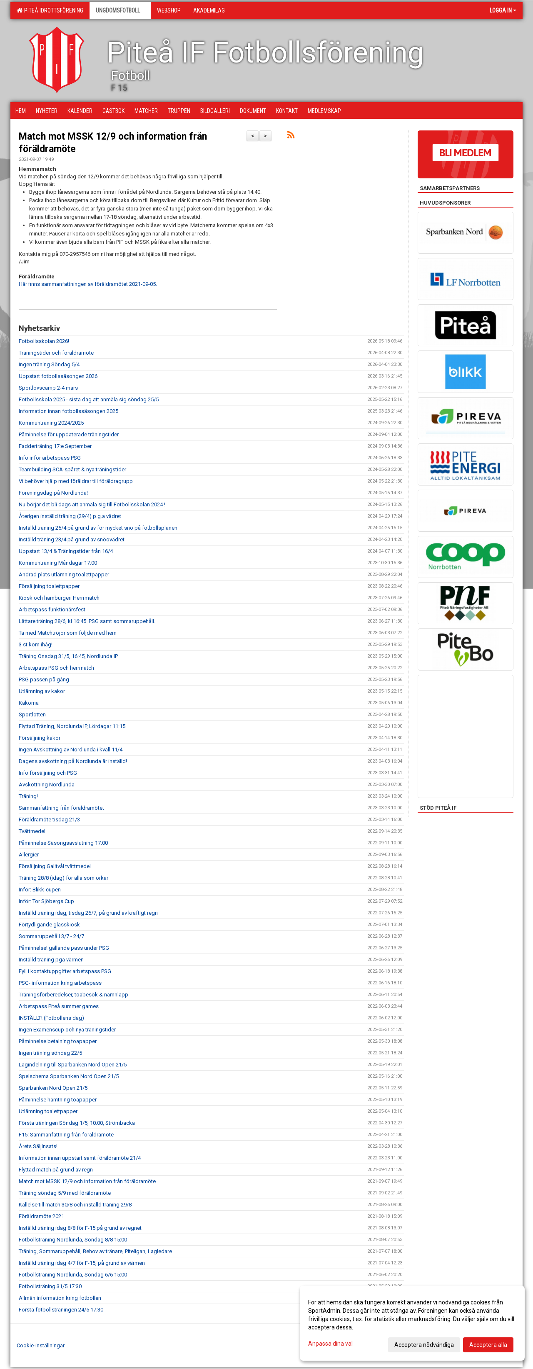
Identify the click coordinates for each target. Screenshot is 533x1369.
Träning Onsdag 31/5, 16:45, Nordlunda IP (68, 656)
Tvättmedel (32, 831)
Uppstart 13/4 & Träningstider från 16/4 (66, 551)
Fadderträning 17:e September (55, 446)
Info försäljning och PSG (48, 773)
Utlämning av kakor (42, 691)
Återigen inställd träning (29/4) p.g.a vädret (70, 516)
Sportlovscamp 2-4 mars (48, 388)
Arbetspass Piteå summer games (59, 1006)
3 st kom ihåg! (35, 644)
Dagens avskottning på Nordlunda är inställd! (73, 761)
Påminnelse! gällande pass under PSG (64, 948)
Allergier (29, 854)
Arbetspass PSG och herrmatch (56, 668)
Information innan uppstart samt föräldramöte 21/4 (80, 1158)
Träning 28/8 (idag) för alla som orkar (63, 878)
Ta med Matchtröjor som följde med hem (68, 633)
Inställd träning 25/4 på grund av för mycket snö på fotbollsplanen (98, 528)
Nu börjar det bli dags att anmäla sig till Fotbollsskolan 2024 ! (92, 504)
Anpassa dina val (330, 1343)
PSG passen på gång (44, 679)
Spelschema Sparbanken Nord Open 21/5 (69, 1076)
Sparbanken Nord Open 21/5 (53, 1088)
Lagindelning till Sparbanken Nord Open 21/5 (73, 1064)
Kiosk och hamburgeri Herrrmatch (59, 598)
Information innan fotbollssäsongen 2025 (68, 411)
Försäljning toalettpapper (49, 586)
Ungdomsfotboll (120, 10)
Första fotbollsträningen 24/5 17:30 (61, 1309)
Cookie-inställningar (41, 1345)
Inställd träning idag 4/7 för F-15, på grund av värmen (82, 1263)
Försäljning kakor (39, 738)
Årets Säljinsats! (38, 1146)
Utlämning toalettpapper (48, 1111)
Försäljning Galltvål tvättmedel (55, 866)
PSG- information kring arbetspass (60, 983)
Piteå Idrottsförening (50, 10)
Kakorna (29, 703)
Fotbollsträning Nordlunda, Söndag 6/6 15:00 (73, 1274)
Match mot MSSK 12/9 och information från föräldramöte (87, 1181)
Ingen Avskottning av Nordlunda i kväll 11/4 (70, 749)
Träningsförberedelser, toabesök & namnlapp (73, 994)
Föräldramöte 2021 (41, 1216)
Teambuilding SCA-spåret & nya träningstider (72, 469)
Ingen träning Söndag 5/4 (49, 364)
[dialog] (412, 1323)
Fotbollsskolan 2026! (44, 341)
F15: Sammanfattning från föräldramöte (66, 1134)
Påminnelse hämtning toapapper (58, 1099)
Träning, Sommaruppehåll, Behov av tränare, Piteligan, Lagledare (95, 1251)
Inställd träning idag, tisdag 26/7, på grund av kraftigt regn (88, 913)
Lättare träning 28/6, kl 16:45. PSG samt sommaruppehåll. (87, 621)
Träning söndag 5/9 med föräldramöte (65, 1193)
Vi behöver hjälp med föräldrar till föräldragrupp (76, 481)
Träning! (28, 796)
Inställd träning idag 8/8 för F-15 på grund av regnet (80, 1228)
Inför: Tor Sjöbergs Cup (46, 901)
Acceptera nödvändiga (424, 1344)
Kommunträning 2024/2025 (51, 423)
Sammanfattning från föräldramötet (61, 808)
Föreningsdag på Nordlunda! (53, 493)
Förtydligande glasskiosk (49, 924)
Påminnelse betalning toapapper (58, 1041)
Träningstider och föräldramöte (56, 353)
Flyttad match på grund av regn (56, 1169)
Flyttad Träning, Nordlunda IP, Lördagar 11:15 (72, 726)
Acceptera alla (488, 1344)
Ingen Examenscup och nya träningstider (67, 1029)
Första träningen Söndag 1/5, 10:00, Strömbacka (77, 1123)
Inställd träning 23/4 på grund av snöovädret (72, 539)
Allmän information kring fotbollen (60, 1298)
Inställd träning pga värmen (51, 959)
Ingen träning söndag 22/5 (50, 1053)
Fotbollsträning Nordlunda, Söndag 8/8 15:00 (73, 1239)
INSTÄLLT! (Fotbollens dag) (51, 1018)
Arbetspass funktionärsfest (52, 609)
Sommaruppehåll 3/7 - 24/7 (51, 936)
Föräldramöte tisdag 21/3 (49, 819)
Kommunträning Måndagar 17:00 (58, 563)
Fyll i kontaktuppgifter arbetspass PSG (65, 971)
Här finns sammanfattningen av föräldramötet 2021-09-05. (88, 284)
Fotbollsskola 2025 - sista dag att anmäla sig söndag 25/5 (89, 399)
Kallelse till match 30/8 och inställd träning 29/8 (75, 1204)
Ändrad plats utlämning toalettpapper (64, 574)
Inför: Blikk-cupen (40, 889)
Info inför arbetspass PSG (50, 458)
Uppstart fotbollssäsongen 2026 (58, 376)
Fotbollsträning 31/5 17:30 (50, 1286)
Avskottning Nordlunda (47, 784)
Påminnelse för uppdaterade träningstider (69, 434)
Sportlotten (32, 714)
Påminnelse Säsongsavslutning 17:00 (63, 843)
